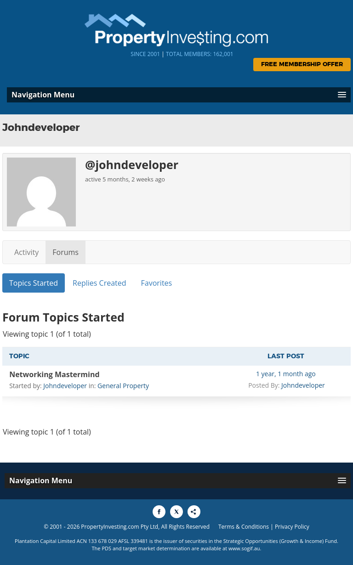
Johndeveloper (65, 385)
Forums (65, 252)
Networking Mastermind (54, 374)
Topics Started (33, 283)
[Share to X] (176, 511)
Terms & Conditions (243, 527)
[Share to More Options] (194, 511)
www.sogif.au (244, 548)
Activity (26, 252)
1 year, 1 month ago (286, 373)
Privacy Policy (292, 527)
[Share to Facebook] (159, 511)
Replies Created (99, 283)
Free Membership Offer (302, 65)
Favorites (156, 283)
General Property (123, 385)
